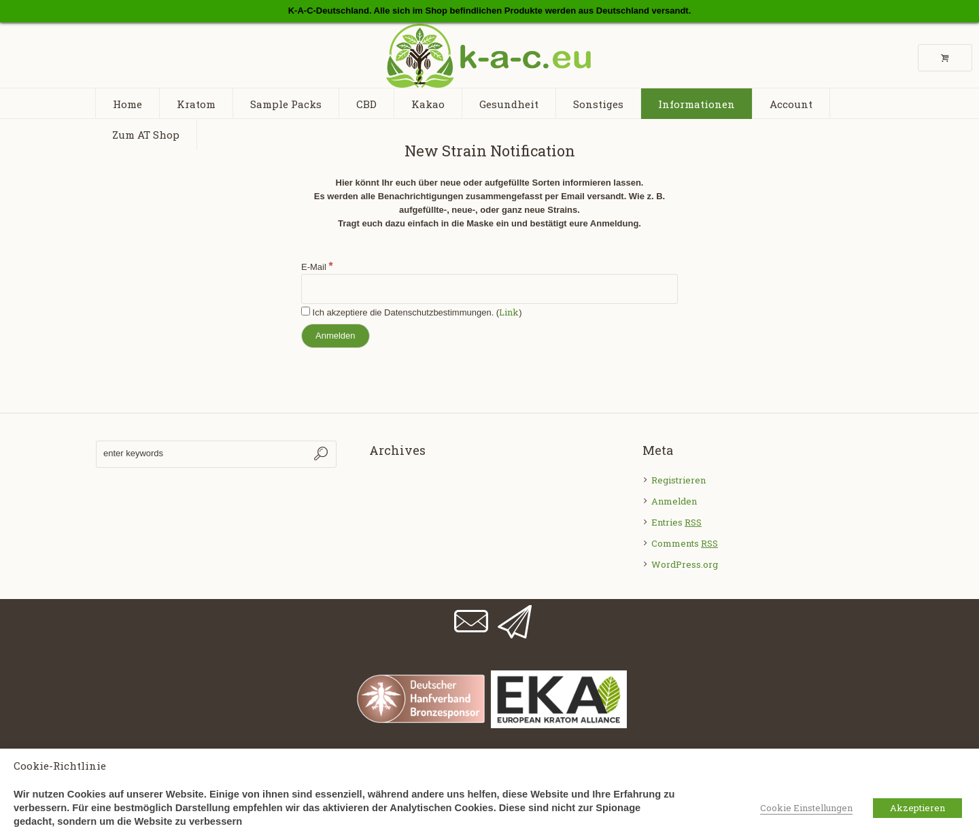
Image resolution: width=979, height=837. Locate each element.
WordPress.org (684, 564)
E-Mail (317, 267)
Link (509, 312)
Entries (676, 522)
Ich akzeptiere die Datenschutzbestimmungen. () (411, 312)
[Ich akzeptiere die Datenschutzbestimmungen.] (305, 311)
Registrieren (678, 480)
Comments (684, 543)
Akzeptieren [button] (917, 808)
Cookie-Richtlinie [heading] (60, 765)
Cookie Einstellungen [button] (806, 808)
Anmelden (674, 501)
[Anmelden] (335, 336)
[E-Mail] (489, 289)
